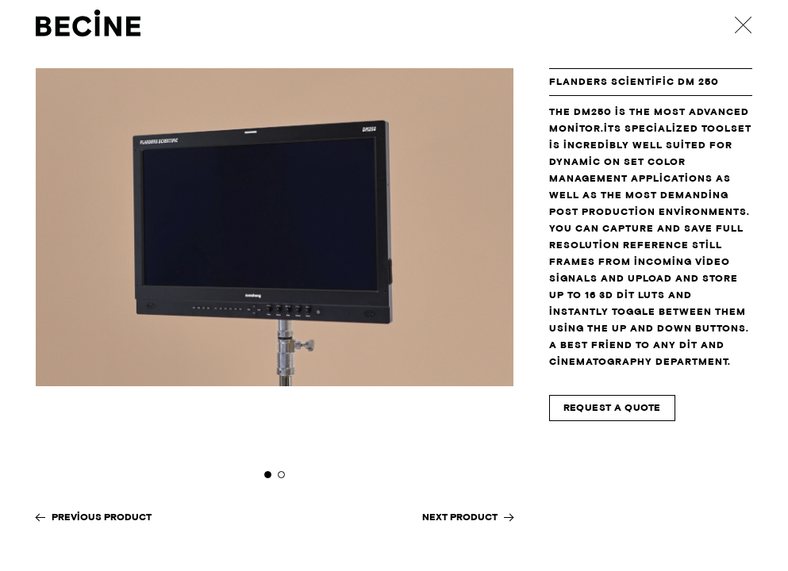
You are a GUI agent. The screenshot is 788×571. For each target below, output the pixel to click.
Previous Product (102, 517)
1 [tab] (267, 474)
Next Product (460, 517)
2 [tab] (281, 474)
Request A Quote (612, 408)
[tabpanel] (274, 280)
